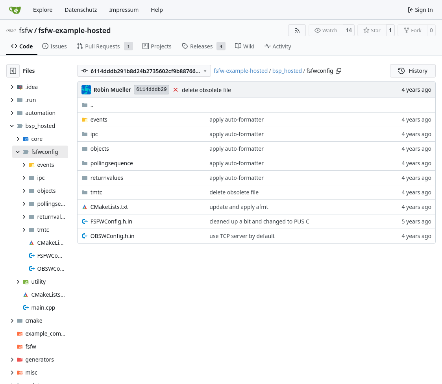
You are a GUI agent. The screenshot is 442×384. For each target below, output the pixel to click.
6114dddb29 (151, 89)
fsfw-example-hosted (74, 30)
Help (157, 9)
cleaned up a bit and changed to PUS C (259, 221)
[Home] (15, 10)
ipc (94, 134)
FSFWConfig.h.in (112, 221)
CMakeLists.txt (109, 206)
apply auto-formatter (236, 119)
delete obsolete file (206, 90)
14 (349, 30)
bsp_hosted (287, 70)
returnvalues (107, 177)
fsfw (26, 30)
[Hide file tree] (13, 71)
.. (87, 105)
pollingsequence (112, 163)
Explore (42, 9)
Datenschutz (81, 9)
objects (100, 148)
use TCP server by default (242, 236)
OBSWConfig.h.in (113, 236)
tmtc (96, 192)
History (412, 70)
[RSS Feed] (297, 30)
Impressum (124, 9)
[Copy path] (338, 71)
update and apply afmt (238, 206)
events (99, 119)
